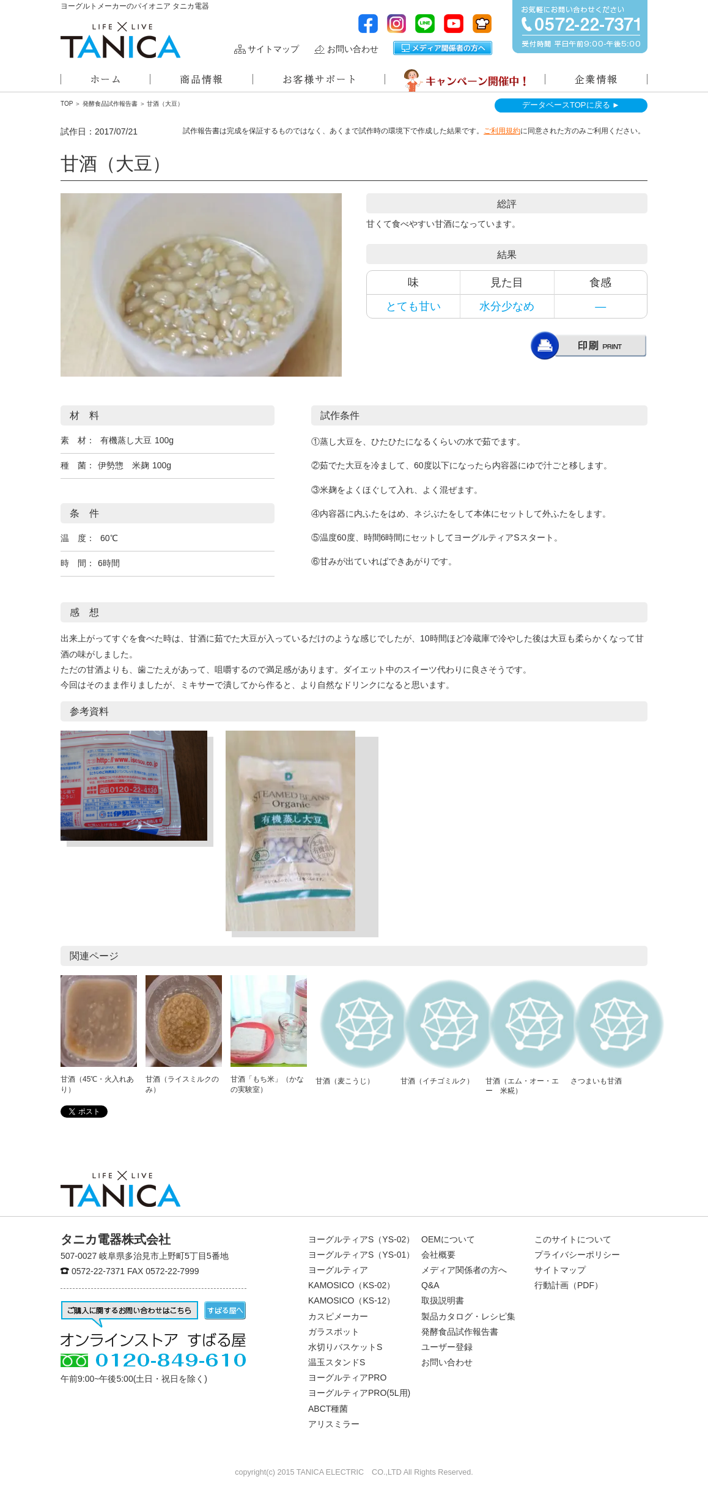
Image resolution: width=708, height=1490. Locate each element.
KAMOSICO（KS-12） (351, 1300)
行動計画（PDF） (568, 1285)
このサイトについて (572, 1239)
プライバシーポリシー (577, 1254)
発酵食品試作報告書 (110, 103)
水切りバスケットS (345, 1347)
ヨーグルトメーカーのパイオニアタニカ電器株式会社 (120, 40)
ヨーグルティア (338, 1270)
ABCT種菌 (328, 1409)
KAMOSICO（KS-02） (351, 1285)
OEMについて (448, 1239)
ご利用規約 (502, 131)
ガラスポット (334, 1332)
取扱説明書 (442, 1300)
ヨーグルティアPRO (347, 1377)
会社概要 (438, 1254)
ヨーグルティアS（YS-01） (361, 1254)
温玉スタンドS (336, 1362)
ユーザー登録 (447, 1347)
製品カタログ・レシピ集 (468, 1316)
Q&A (430, 1285)
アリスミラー (334, 1424)
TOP (67, 103)
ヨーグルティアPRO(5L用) (359, 1393)
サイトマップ (273, 49)
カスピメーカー (338, 1316)
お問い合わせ (352, 49)
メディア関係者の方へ (442, 48)
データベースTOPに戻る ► (571, 104)
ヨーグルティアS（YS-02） (361, 1239)
